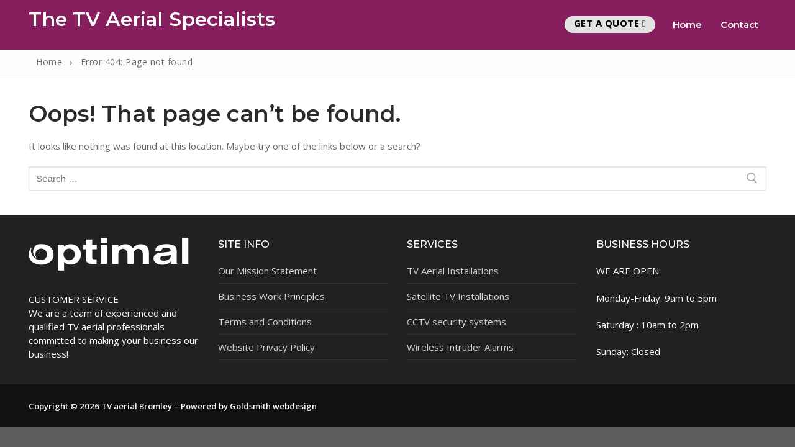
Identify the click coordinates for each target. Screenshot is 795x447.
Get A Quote (610, 23)
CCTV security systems (456, 321)
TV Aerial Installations (453, 270)
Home (49, 62)
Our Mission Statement (267, 270)
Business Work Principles (271, 296)
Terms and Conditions (265, 321)
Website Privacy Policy (266, 347)
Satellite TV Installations (458, 296)
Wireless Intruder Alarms (460, 347)
